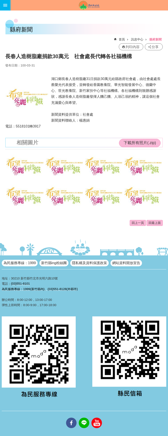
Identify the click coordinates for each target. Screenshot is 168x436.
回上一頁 (138, 223)
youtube (96, 418)
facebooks (71, 418)
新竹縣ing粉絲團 (54, 263)
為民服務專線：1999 (20, 263)
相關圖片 (27, 142)
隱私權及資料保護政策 (89, 263)
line (84, 418)
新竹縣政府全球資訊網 (89, 5)
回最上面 (155, 223)
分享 (155, 47)
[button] (25, 166)
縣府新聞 (155, 39)
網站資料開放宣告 (126, 263)
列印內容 (133, 47)
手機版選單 (5, 5)
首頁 (122, 39)
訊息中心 (137, 39)
